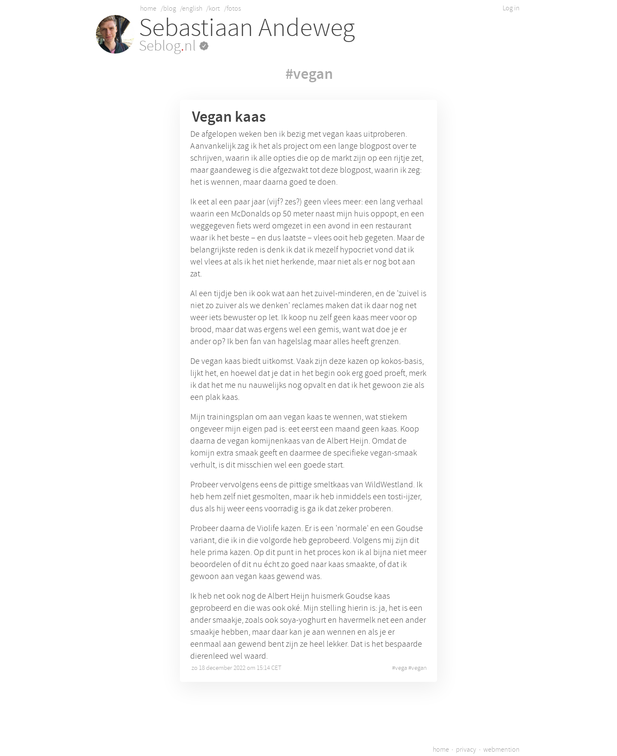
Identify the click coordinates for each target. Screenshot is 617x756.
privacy (466, 749)
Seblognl (174, 46)
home (148, 8)
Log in (511, 8)
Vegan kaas (229, 116)
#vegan (309, 73)
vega (401, 668)
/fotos (232, 8)
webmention (501, 749)
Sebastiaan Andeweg (247, 28)
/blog (168, 8)
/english (191, 8)
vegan (419, 668)
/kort (213, 8)
